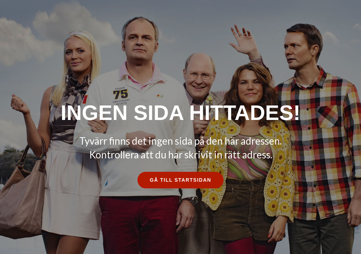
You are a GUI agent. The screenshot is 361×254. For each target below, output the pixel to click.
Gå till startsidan (180, 180)
